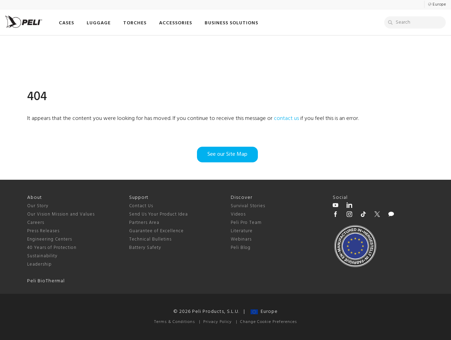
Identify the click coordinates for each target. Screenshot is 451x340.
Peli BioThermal (46, 281)
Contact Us (141, 206)
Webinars (241, 239)
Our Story (37, 206)
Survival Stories (248, 206)
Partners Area (144, 222)
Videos (238, 214)
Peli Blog (241, 247)
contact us (286, 118)
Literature (242, 231)
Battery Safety (145, 247)
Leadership (39, 264)
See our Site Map (227, 154)
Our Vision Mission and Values (61, 214)
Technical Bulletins (150, 239)
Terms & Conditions (174, 321)
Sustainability (42, 256)
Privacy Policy (217, 321)
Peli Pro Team (246, 222)
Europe (264, 312)
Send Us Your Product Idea (158, 214)
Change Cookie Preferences (268, 321)
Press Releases (43, 231)
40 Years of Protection (52, 247)
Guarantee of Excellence (156, 231)
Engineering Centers (49, 239)
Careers (35, 222)
